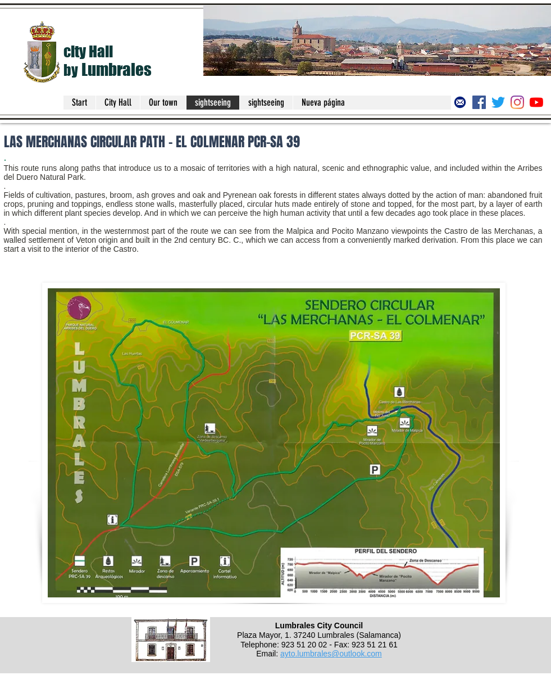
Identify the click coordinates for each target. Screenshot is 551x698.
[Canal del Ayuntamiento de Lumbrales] (536, 102)
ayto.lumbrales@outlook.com (331, 653)
